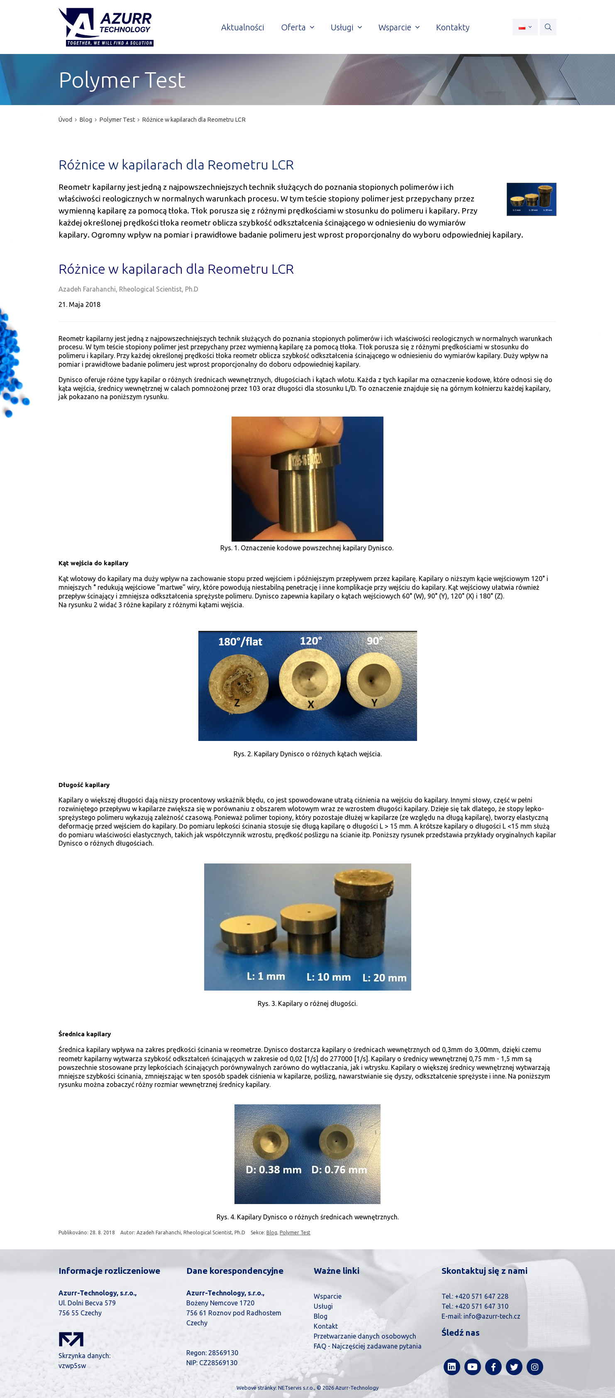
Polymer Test (117, 119)
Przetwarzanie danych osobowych (365, 1336)
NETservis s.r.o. (296, 1388)
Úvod (65, 119)
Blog (85, 119)
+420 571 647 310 (481, 1306)
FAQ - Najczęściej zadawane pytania (368, 1346)
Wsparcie (328, 1296)
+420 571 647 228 (481, 1296)
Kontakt (326, 1326)
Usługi (323, 1306)
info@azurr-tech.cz (492, 1316)
